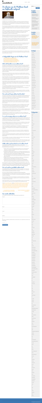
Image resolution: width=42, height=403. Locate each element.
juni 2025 (33, 70)
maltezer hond (4, 186)
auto (32, 122)
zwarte (32, 395)
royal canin (33, 359)
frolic (32, 211)
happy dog (33, 232)
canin (32, 158)
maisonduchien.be (7, 3)
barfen (32, 132)
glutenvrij (33, 214)
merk (32, 313)
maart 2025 (33, 75)
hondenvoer (33, 270)
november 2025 (34, 62)
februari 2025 (33, 77)
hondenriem (33, 262)
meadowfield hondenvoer (35, 308)
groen (32, 222)
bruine (32, 150)
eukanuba (33, 201)
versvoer (33, 382)
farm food (33, 204)
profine (32, 344)
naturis (32, 324)
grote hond (33, 227)
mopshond (33, 321)
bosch (32, 143)
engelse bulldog (34, 199)
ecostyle (33, 191)
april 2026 (33, 54)
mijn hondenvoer (34, 318)
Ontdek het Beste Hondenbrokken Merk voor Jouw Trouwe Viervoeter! (35, 21)
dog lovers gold (33, 181)
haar (32, 229)
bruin (32, 148)
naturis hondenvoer (34, 326)
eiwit (32, 194)
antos (32, 120)
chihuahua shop (34, 173)
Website (3, 215)
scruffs (32, 364)
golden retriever (34, 219)
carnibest (33, 160)
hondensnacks (33, 265)
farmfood (33, 206)
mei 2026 (33, 52)
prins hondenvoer (34, 339)
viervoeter (9, 187)
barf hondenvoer (34, 130)
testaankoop (33, 377)
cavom (32, 163)
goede (32, 217)
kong (32, 293)
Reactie (3, 196)
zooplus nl (33, 392)
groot (32, 224)
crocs (32, 176)
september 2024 (34, 85)
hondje (32, 273)
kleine (32, 290)
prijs (32, 336)
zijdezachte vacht (16, 187)
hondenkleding (33, 255)
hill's (32, 239)
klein (32, 288)
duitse (32, 186)
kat (32, 280)
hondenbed (33, 252)
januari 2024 (33, 98)
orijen (32, 329)
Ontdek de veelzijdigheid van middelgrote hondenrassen (23, 191)
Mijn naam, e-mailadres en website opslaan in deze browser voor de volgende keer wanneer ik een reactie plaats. (16, 220)
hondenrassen (33, 260)
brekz (32, 145)
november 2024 (34, 82)
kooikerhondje (33, 295)
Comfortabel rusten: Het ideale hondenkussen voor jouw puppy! (35, 37)
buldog (32, 153)
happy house (33, 234)
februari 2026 (33, 57)
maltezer (33, 306)
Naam (3, 206)
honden (33, 245)
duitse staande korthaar (35, 189)
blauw (32, 140)
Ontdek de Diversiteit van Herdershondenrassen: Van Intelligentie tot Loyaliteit (35, 15)
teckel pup (33, 372)
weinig (32, 390)
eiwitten (33, 196)
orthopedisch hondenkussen (35, 331)
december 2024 (34, 80)
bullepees (33, 155)
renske (32, 352)
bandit (32, 125)
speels (6, 187)
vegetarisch (33, 380)
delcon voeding (33, 178)
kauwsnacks (33, 283)
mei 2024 (33, 92)
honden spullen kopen (34, 250)
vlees (32, 387)
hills (32, 242)
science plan (33, 362)
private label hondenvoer (35, 341)
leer (32, 303)
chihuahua (33, 171)
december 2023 (34, 100)
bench (32, 135)
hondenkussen (33, 257)
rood (32, 357)
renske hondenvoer (34, 354)
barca (32, 127)
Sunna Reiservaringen (35, 42)
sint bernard (33, 367)
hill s (32, 237)
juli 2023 (33, 108)
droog (32, 183)
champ (32, 168)
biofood (33, 138)
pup (32, 346)
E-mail (3, 211)
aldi (32, 117)
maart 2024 (33, 95)
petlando (33, 334)
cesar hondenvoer (34, 166)
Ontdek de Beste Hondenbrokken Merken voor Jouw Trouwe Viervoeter (35, 18)
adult (32, 115)
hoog (32, 275)
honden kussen (33, 247)
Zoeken (32, 6)
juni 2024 (33, 90)
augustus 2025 (33, 67)
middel (32, 316)
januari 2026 (33, 59)
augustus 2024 (33, 87)
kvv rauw (33, 298)
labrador (33, 301)
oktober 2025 (33, 64)
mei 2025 (33, 72)
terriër (32, 374)
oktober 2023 (33, 103)
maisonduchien (34, 35)
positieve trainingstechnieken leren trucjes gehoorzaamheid (15, 186)
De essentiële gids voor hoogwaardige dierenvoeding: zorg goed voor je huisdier (9, 191)
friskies (32, 209)
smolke (32, 369)
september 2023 (34, 105)
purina (32, 349)
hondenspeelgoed (34, 267)
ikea (32, 278)
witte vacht (12, 187)
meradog (33, 311)
